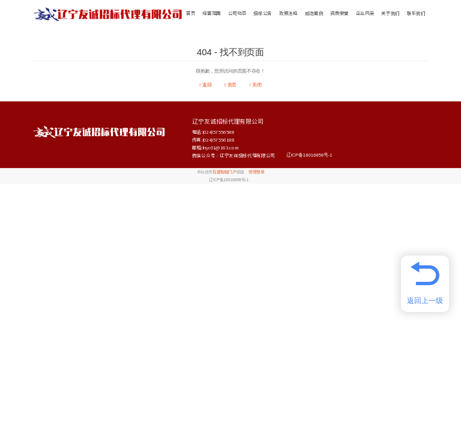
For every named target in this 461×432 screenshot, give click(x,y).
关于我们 (390, 13)
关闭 (255, 85)
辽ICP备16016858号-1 (309, 155)
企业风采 (365, 13)
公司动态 (237, 13)
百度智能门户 (224, 172)
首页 (190, 13)
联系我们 (416, 13)
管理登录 (256, 172)
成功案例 (314, 13)
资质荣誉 (339, 13)
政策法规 (288, 13)
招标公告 (262, 13)
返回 (205, 85)
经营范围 (211, 13)
